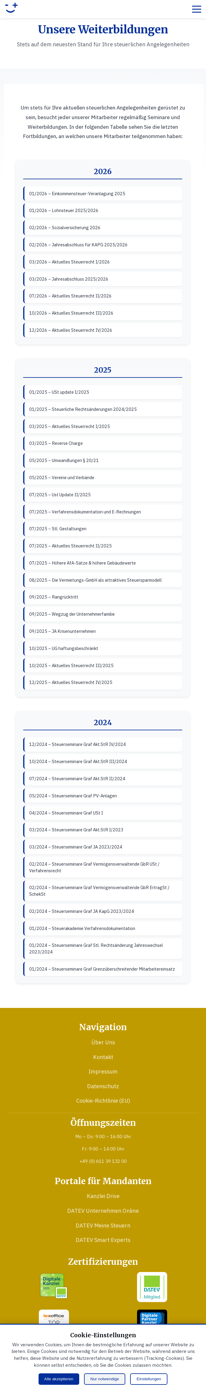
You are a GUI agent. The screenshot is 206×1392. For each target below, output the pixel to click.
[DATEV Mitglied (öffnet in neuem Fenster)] (152, 1288)
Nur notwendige (104, 1379)
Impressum (103, 1071)
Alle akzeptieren (58, 1379)
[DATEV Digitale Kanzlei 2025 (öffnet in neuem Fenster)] (54, 1288)
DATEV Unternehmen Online (103, 1210)
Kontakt (103, 1057)
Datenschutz (103, 1086)
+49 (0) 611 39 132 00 (103, 1161)
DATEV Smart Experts (103, 1239)
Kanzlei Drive (103, 1196)
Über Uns (103, 1042)
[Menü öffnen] (196, 9)
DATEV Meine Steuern (103, 1225)
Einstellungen (149, 1379)
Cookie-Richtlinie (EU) (103, 1100)
